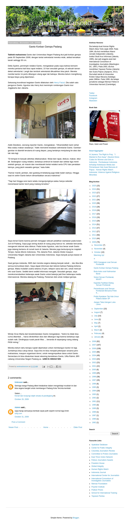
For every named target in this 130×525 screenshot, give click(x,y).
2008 (94, 341)
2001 (94, 366)
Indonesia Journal (98, 472)
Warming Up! (99, 255)
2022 (94, 196)
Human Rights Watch (100, 469)
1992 (94, 398)
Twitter (91, 93)
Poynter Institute (98, 487)
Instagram (93, 98)
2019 (94, 207)
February (98, 333)
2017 (94, 214)
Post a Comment (18, 422)
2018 (94, 210)
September (99, 309)
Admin (17, 407)
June (96, 319)
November (98, 249)
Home (45, 427)
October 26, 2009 (22, 399)
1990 (94, 405)
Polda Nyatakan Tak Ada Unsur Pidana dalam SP (106, 297)
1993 (94, 394)
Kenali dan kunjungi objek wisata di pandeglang (34, 396)
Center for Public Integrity (101, 448)
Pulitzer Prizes (97, 490)
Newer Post (13, 427)
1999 (94, 373)
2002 (94, 362)
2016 (94, 217)
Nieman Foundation (99, 484)
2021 (94, 200)
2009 (94, 242)
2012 (94, 231)
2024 (94, 189)
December (98, 245)
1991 (94, 401)
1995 (94, 387)
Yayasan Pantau (98, 496)
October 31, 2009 (22, 417)
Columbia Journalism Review (103, 451)
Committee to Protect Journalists (104, 454)
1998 (94, 377)
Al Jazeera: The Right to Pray (101, 154)
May (96, 323)
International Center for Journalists (105, 475)
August (97, 312)
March (97, 330)
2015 (94, 221)
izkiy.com (18, 413)
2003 (94, 359)
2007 (94, 345)
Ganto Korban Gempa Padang (106, 268)
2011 (94, 235)
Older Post (77, 427)
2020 (94, 203)
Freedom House (97, 463)
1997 (94, 380)
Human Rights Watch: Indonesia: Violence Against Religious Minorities (104, 172)
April (96, 326)
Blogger (76, 518)
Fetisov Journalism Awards (102, 460)
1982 (94, 422)
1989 (94, 408)
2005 (94, 352)
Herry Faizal (59, 82)
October (97, 252)
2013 (94, 228)
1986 (94, 419)
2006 (94, 348)
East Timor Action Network (102, 457)
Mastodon (93, 101)
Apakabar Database (99, 445)
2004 (94, 355)
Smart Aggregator (96, 151)
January (97, 337)
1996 (94, 384)
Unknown (19, 382)
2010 (94, 238)
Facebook (93, 96)
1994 (94, 391)
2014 (94, 224)
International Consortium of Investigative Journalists (102, 480)
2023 (94, 193)
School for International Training (104, 493)
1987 (94, 415)
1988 (94, 412)
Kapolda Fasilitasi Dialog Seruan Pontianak (104, 284)
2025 (94, 186)
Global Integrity (97, 466)
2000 (94, 370)
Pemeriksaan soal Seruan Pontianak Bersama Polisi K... (105, 291)
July (96, 316)
